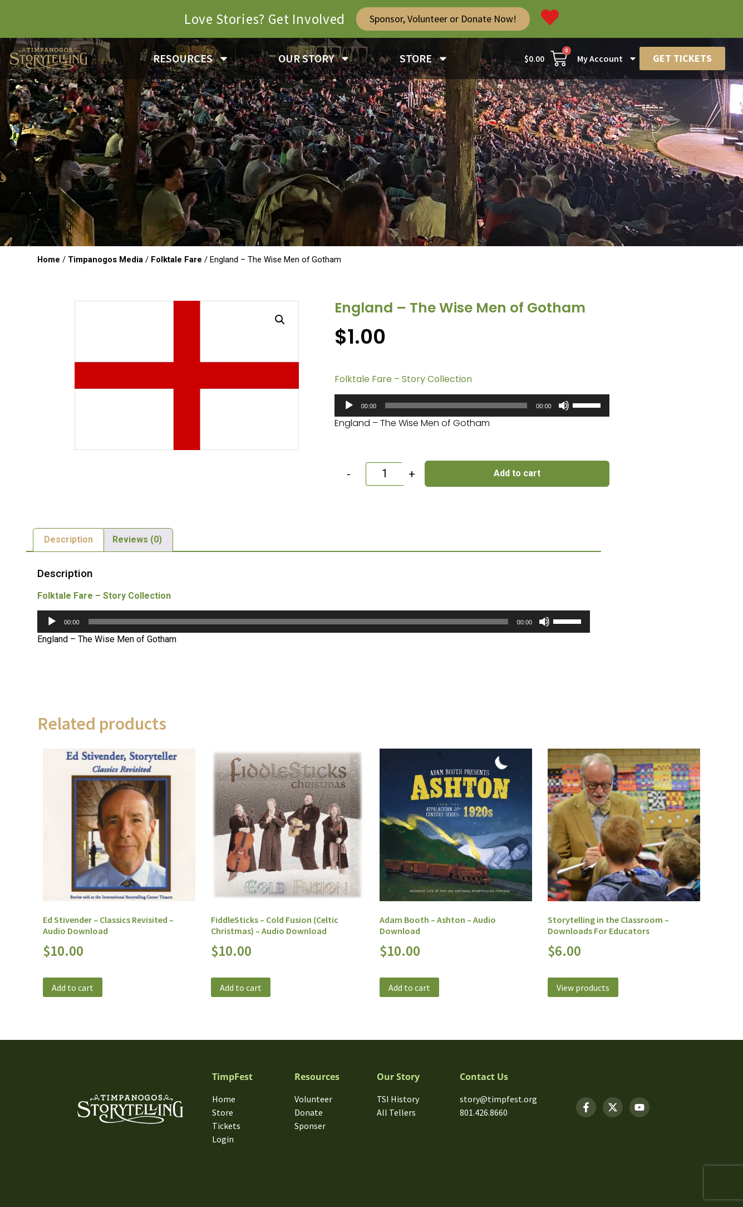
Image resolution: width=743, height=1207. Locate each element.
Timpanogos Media (105, 260)
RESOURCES (191, 58)
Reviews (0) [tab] (137, 539)
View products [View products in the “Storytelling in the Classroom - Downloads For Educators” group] (583, 987)
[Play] (349, 405)
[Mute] (563, 405)
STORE (424, 58)
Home (48, 260)
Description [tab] (68, 539)
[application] (471, 405)
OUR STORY (314, 58)
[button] (280, 320)
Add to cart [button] (73, 987)
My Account (607, 58)
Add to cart (517, 473)
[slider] (456, 405)
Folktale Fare (176, 260)
